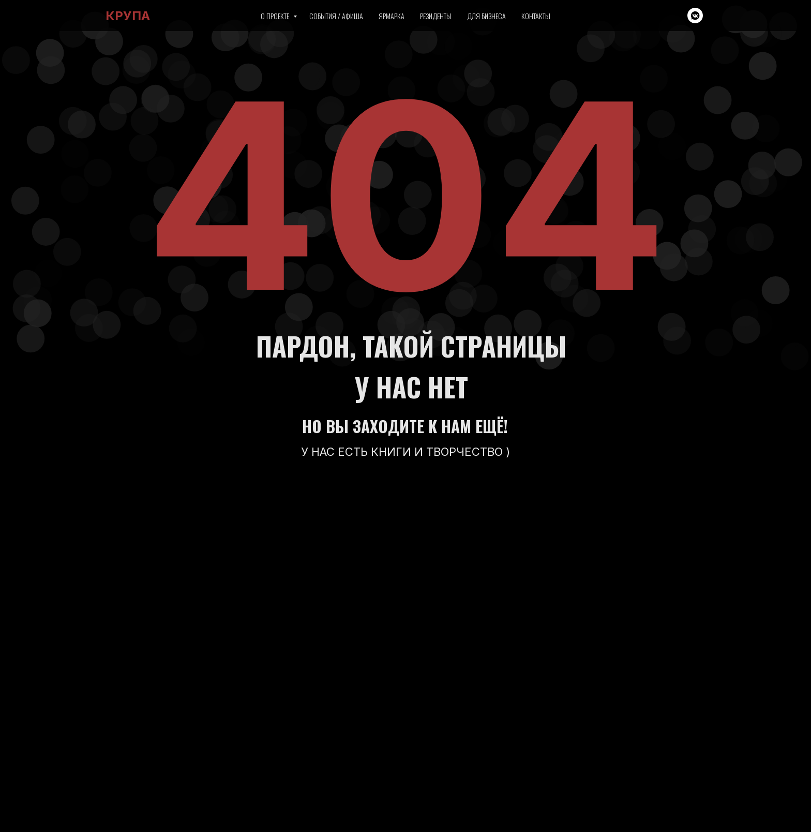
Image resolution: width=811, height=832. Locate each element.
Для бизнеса (486, 15)
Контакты (535, 15)
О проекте (276, 15)
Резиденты (436, 15)
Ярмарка (391, 15)
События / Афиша (336, 15)
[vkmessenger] (695, 15)
